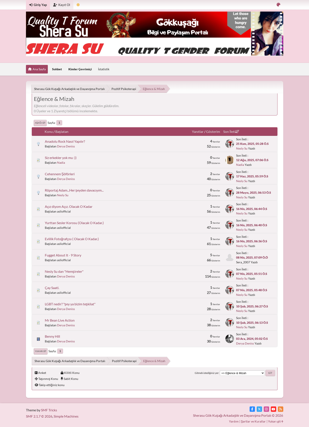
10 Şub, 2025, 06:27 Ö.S (252, 306)
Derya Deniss (66, 146)
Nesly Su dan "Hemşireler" (64, 271)
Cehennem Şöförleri (60, 174)
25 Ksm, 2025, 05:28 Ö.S (252, 143)
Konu (49, 131)
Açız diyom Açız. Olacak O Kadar (68, 206)
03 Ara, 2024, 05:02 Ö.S (252, 338)
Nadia (61, 162)
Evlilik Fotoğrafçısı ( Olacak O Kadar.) (72, 239)
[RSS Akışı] (280, 409)
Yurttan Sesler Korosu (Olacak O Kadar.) (74, 223)
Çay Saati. (52, 288)
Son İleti (231, 131)
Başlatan (61, 131)
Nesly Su (241, 148)
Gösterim (213, 131)
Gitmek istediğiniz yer (207, 373)
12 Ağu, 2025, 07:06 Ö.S (252, 160)
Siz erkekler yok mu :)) (61, 158)
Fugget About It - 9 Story (63, 255)
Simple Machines (66, 416)
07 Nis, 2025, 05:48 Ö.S (251, 290)
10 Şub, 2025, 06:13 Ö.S (252, 322)
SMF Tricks (49, 410)
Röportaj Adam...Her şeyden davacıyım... (74, 190)
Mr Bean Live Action (60, 320)
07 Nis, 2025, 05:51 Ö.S (251, 274)
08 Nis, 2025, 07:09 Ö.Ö (252, 257)
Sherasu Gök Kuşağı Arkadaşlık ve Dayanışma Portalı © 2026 (238, 415)
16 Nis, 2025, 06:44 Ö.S (251, 209)
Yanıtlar (197, 131)
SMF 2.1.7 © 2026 (39, 416)
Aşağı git (40, 122)
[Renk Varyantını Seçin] (278, 5)
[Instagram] (266, 409)
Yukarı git (41, 351)
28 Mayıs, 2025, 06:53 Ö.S (253, 192)
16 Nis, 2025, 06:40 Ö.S (251, 225)
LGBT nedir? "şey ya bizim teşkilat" (70, 304)
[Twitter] (259, 409)
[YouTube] (273, 409)
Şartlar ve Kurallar (253, 421)
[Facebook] (252, 409)
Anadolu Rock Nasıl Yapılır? (65, 141)
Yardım (234, 421)
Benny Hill (52, 336)
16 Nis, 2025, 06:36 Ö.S (251, 241)
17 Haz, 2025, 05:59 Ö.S (252, 176)
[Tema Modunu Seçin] (78, 5)
